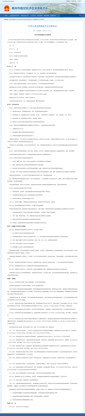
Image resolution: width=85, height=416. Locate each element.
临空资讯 (39, 15)
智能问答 (68, 1)
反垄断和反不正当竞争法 (38, 19)
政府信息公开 (25, 15)
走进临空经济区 (14, 15)
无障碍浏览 (73, 1)
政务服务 (46, 15)
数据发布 (53, 15)
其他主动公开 (30, 19)
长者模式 (79, 1)
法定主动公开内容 (22, 19)
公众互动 (33, 15)
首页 (6, 15)
